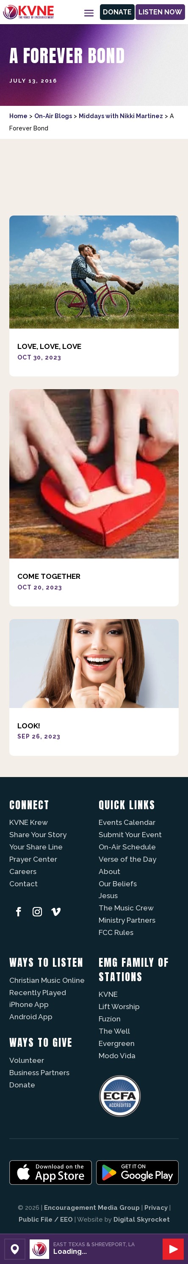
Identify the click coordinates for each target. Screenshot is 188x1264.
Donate (117, 12)
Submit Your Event (130, 834)
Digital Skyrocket (141, 1219)
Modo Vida (117, 1055)
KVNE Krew (28, 822)
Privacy (156, 1207)
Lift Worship (119, 1006)
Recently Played (37, 992)
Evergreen (117, 1043)
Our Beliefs (118, 884)
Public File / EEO (46, 1219)
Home (18, 116)
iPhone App (29, 1004)
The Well (114, 1031)
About (109, 871)
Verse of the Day (127, 859)
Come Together (48, 576)
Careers (22, 871)
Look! (28, 726)
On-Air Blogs (53, 116)
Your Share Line (36, 847)
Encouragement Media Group (92, 1207)
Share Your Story (37, 834)
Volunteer (26, 1060)
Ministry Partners (127, 920)
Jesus (108, 895)
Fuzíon (110, 1019)
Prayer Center (33, 859)
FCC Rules (116, 932)
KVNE (108, 994)
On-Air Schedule (127, 847)
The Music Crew (126, 908)
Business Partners (39, 1072)
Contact (23, 884)
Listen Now (160, 12)
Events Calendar (127, 822)
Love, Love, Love (49, 346)
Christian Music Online (47, 980)
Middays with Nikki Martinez (121, 116)
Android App (31, 1016)
